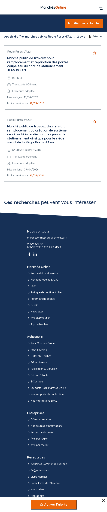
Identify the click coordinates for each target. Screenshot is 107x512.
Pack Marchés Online (41, 343)
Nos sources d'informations (45, 426)
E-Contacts (35, 382)
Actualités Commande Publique (47, 464)
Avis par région (37, 439)
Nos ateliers (35, 489)
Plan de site (35, 496)
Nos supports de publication (45, 394)
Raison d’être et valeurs (42, 273)
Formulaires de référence (43, 483)
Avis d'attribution (38, 318)
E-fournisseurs (37, 362)
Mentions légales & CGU (42, 280)
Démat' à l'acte (37, 375)
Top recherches (37, 324)
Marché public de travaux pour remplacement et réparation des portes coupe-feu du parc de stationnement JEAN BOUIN (37, 64)
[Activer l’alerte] (54, 504)
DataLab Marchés (39, 356)
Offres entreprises (39, 419)
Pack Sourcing (37, 350)
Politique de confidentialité (44, 292)
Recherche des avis (40, 432)
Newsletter (35, 312)
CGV (31, 286)
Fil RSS (32, 305)
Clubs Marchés (37, 477)
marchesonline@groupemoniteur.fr (47, 237)
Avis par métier (37, 445)
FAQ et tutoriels (38, 470)
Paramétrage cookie (41, 299)
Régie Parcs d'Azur (19, 51)
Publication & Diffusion (42, 369)
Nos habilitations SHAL (42, 401)
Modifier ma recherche (84, 23)
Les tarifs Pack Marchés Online (46, 388)
